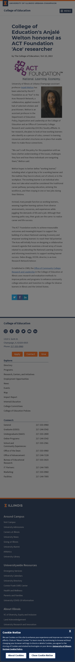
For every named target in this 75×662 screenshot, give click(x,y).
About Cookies (16, 655)
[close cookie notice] (70, 631)
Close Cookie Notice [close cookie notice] (42, 655)
